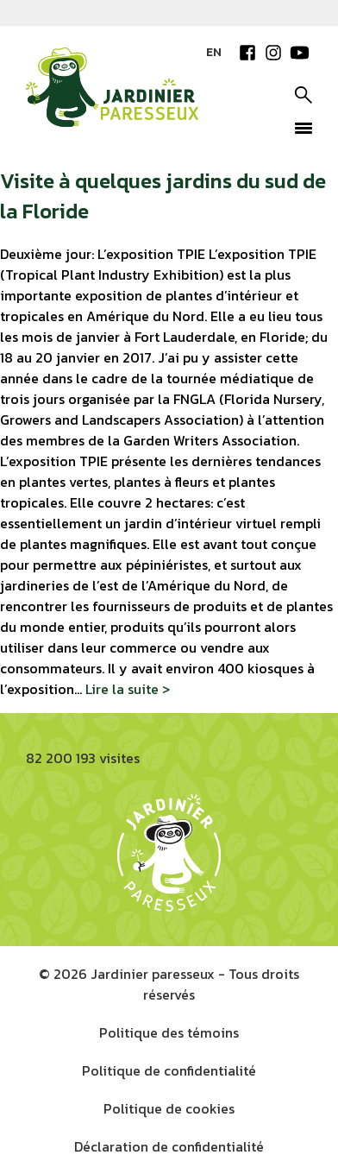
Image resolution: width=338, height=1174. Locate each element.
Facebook (247, 52)
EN (214, 52)
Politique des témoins (169, 1032)
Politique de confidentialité (169, 1070)
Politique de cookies (169, 1108)
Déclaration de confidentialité (169, 1146)
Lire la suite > (127, 689)
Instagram (273, 52)
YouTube (299, 52)
